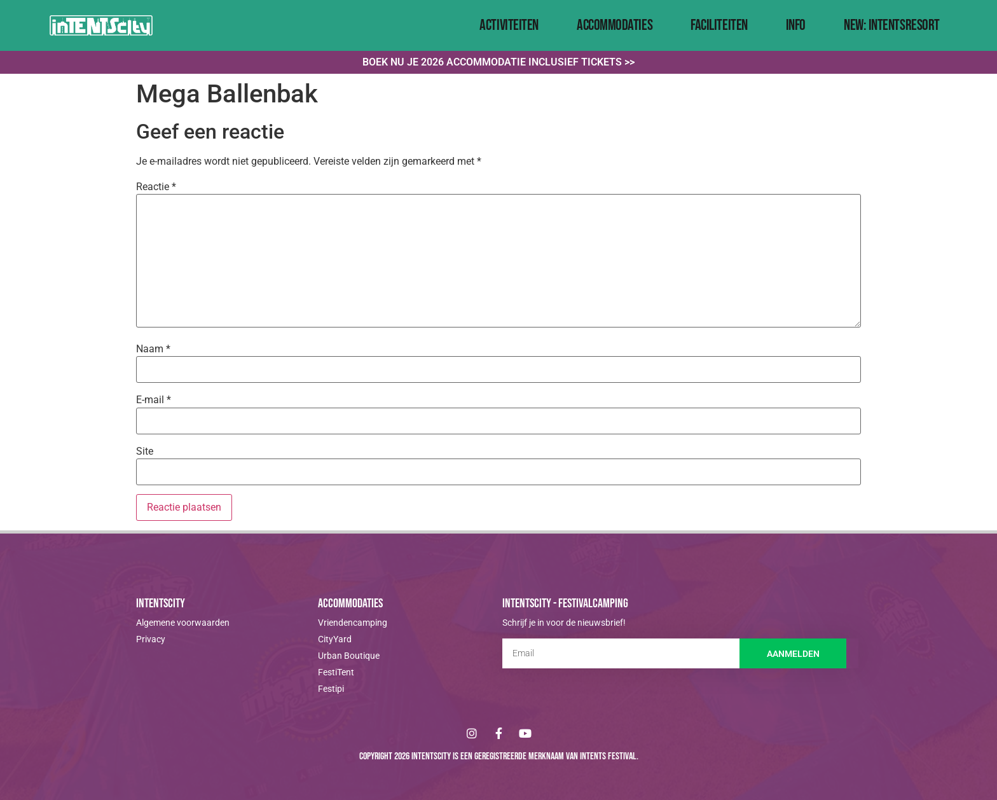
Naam (153, 349)
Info (796, 25)
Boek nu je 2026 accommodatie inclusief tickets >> (498, 62)
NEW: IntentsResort (892, 25)
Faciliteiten (719, 25)
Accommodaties (614, 25)
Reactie (156, 187)
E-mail (153, 400)
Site (144, 451)
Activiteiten (509, 25)
